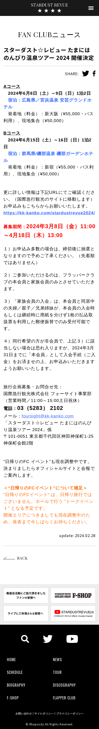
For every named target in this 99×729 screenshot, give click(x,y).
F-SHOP (13, 698)
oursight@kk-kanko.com (48, 416)
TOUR (57, 672)
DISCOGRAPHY (64, 685)
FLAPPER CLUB (64, 698)
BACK (22, 558)
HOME (11, 659)
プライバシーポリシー (70, 713)
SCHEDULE (15, 672)
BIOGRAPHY (16, 685)
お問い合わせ (23, 713)
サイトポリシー (44, 713)
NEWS (57, 659)
